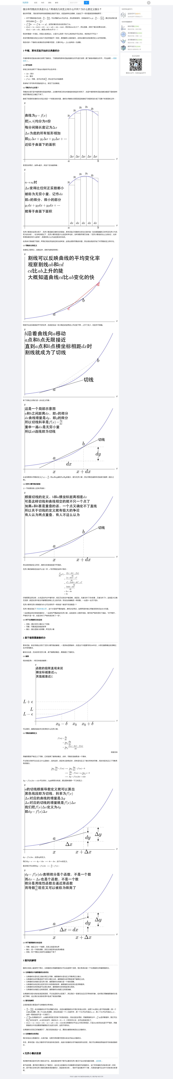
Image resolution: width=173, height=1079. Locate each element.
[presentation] (46, 18)
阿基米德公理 (42, 609)
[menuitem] (35, 2)
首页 (35, 3)
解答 (56, 3)
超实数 (98, 1061)
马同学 (25, 2)
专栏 (42, 3)
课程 (49, 3)
